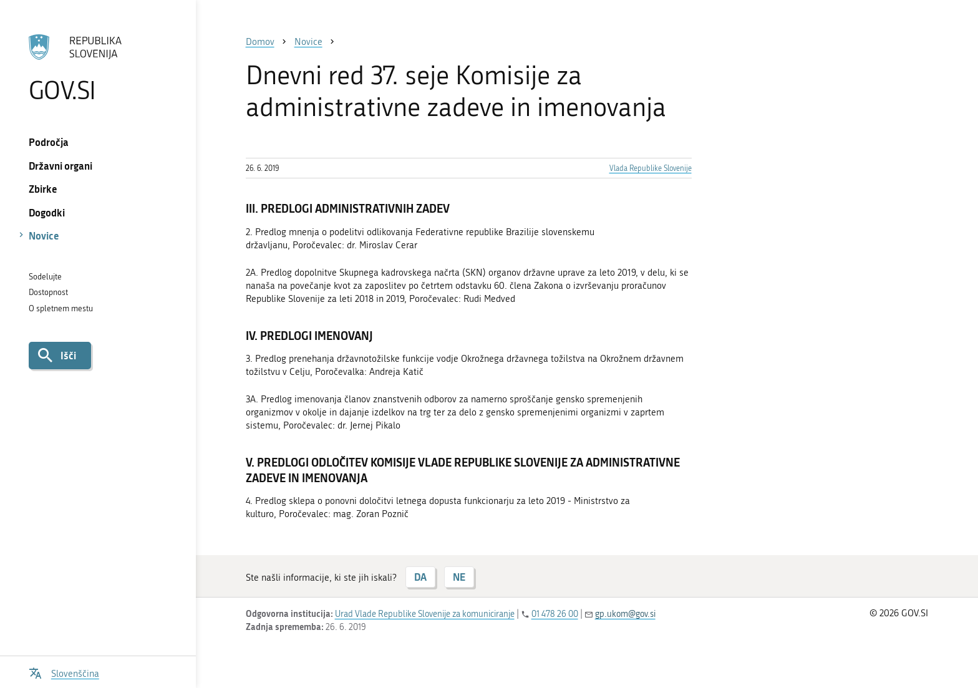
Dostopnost (48, 292)
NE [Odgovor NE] (459, 576)
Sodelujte (45, 276)
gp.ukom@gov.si (625, 614)
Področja (49, 142)
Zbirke (43, 189)
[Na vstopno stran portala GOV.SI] (98, 68)
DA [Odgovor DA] (420, 576)
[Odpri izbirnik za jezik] (64, 672)
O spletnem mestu (61, 308)
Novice (44, 235)
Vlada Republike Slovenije (650, 168)
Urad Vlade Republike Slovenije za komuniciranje (425, 614)
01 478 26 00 (554, 614)
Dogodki (47, 212)
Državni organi (60, 165)
